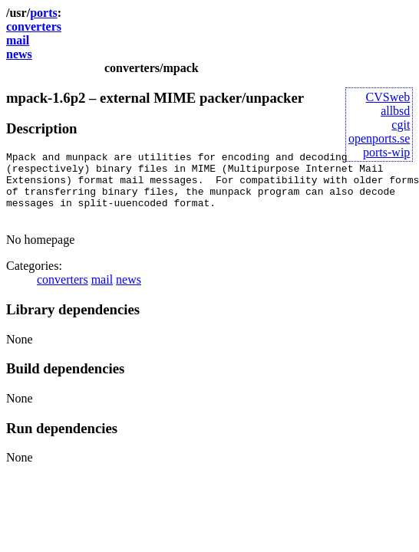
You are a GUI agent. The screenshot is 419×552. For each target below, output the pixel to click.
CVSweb (388, 97)
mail (17, 40)
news (19, 54)
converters (33, 26)
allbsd (395, 110)
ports (44, 12)
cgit (400, 124)
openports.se (379, 138)
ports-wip (386, 152)
